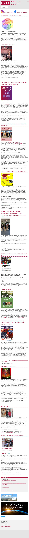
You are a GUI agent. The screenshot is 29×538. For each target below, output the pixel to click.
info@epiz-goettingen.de (6, 526)
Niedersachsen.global (18, 143)
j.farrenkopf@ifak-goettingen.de (7, 432)
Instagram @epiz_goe (8, 12)
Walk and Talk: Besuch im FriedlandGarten (9, 480)
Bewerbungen (21, 317)
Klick (12, 363)
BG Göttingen (6, 104)
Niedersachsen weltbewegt (13, 142)
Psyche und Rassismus (5, 487)
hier (2, 246)
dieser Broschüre (5, 472)
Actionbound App (6, 204)
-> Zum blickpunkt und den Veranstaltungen (9, 490)
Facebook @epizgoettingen (22, 12)
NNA (5, 317)
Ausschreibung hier (23, 40)
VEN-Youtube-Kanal (16, 390)
